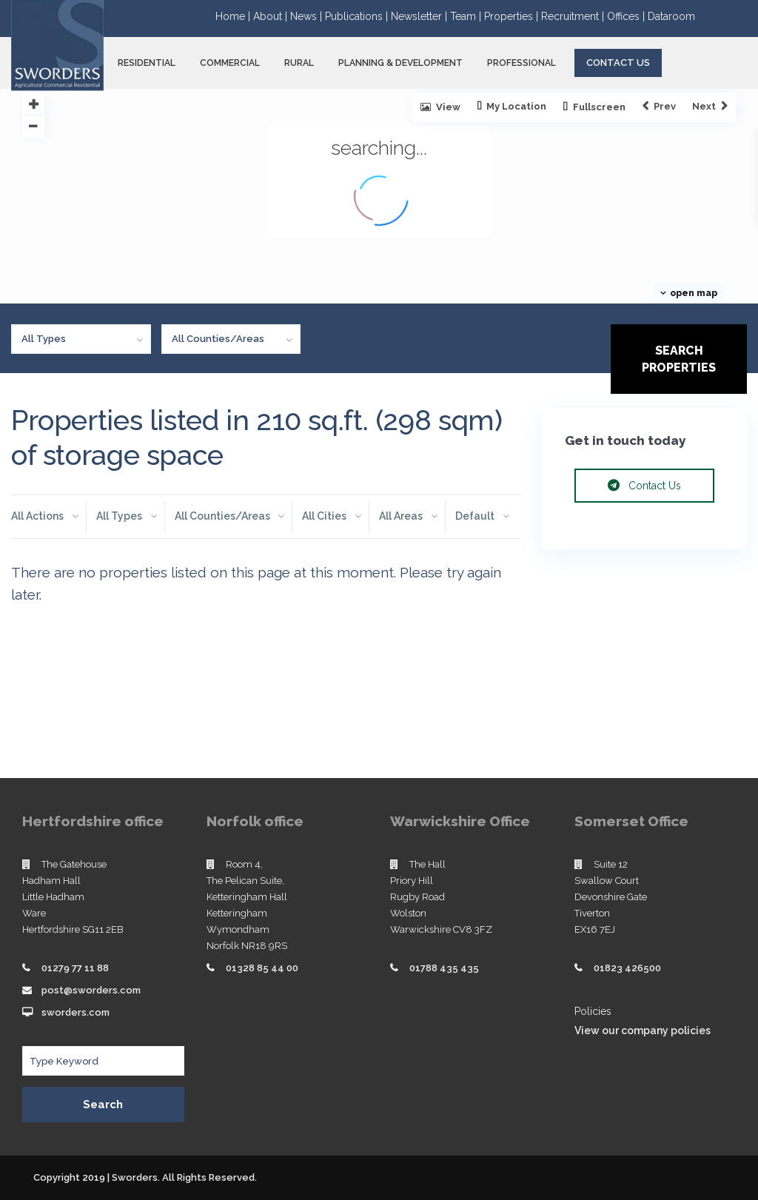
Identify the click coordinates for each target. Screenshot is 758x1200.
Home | (234, 16)
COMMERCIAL (230, 63)
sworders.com (75, 1012)
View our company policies (642, 1030)
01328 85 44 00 (262, 967)
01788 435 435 (444, 967)
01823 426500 (627, 967)
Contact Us (618, 62)
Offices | (627, 16)
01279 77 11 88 (75, 967)
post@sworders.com (91, 990)
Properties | (512, 16)
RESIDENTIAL (146, 63)
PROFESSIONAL (521, 63)
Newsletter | (420, 16)
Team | (467, 16)
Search (103, 1104)
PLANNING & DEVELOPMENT (400, 63)
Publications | (358, 16)
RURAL (299, 63)
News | (307, 16)
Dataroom (671, 16)
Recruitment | (574, 16)
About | (271, 16)
